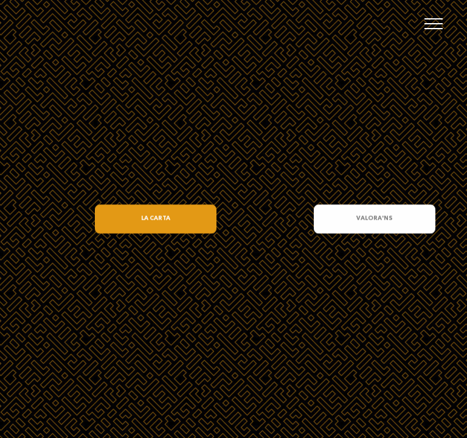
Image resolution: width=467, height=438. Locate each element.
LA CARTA (155, 218)
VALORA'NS (374, 218)
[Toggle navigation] (433, 24)
